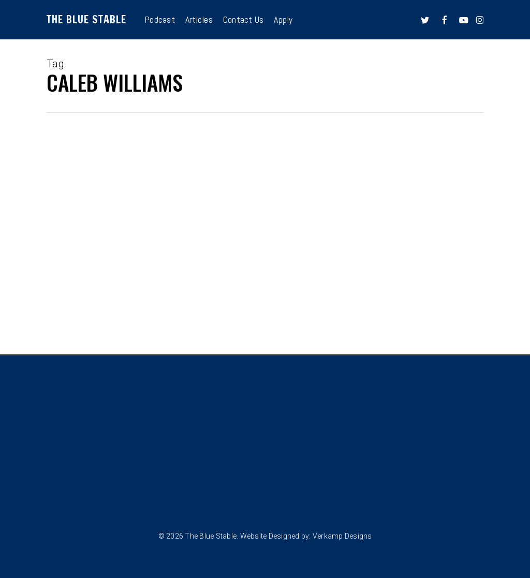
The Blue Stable (86, 20)
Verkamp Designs (342, 536)
